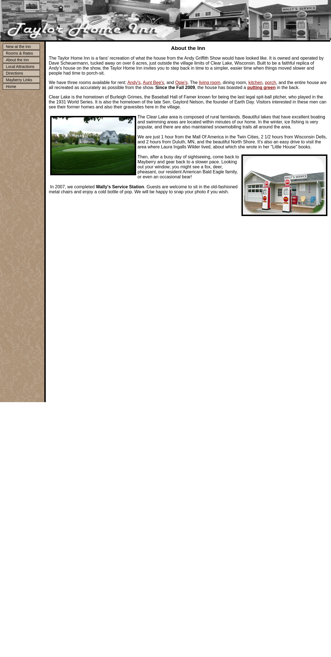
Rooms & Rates (19, 53)
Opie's (181, 82)
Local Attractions (20, 66)
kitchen (255, 82)
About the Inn (17, 60)
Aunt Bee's (153, 82)
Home (11, 86)
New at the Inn (18, 46)
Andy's (134, 82)
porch (270, 82)
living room (209, 82)
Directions (14, 73)
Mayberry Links (19, 80)
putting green (261, 87)
